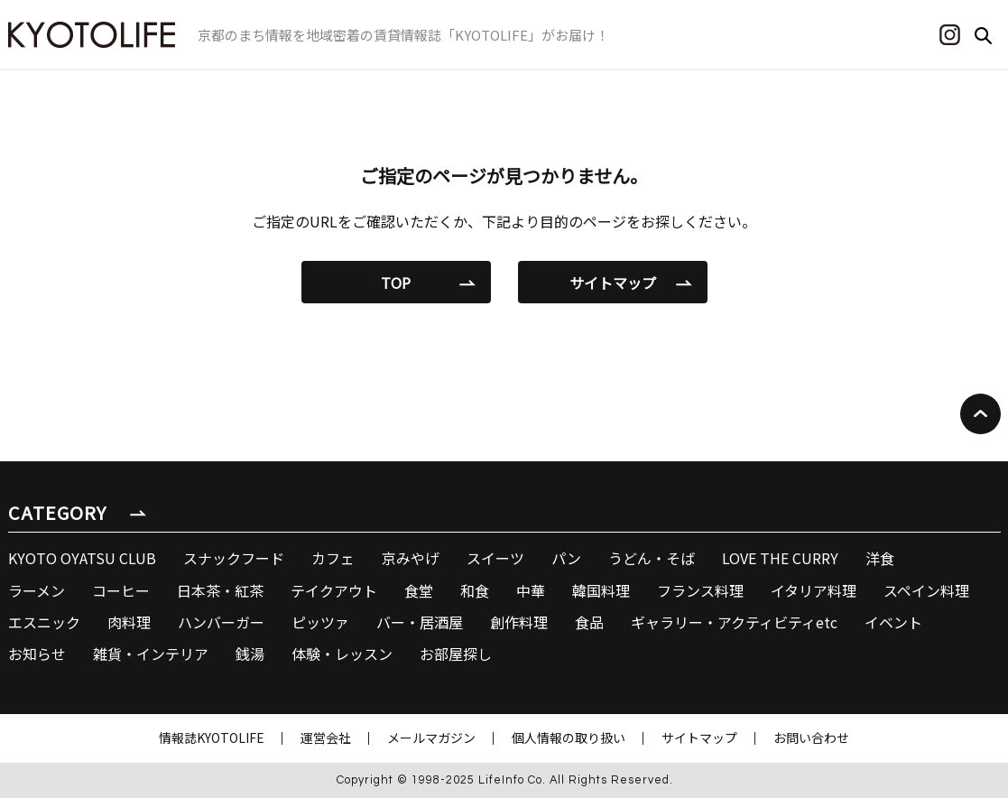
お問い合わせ (811, 737)
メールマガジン (431, 737)
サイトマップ (612, 282)
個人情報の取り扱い (568, 737)
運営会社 (326, 737)
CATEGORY (57, 512)
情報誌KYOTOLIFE (211, 737)
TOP (396, 282)
